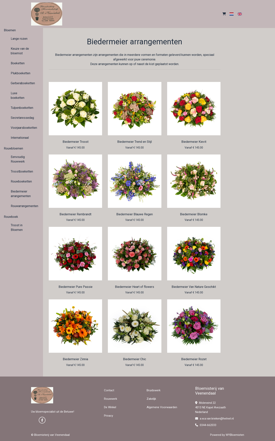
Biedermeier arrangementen (21, 194)
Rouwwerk (110, 399)
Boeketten (18, 63)
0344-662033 (205, 425)
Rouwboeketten (21, 181)
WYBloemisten (235, 435)
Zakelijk (151, 399)
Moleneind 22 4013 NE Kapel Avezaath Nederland (210, 407)
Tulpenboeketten (21, 108)
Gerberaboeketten (21, 83)
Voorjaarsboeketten (21, 128)
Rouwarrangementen (21, 206)
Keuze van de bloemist (20, 51)
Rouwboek (11, 217)
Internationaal (20, 138)
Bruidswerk (153, 390)
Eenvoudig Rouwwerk (18, 159)
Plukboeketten (20, 73)
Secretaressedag (21, 118)
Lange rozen (19, 38)
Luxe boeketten (17, 95)
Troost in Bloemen (17, 227)
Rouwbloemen (13, 148)
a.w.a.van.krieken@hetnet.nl (214, 418)
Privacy (108, 415)
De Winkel (110, 407)
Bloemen (10, 30)
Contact (109, 390)
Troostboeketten (21, 171)
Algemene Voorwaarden (162, 407)
